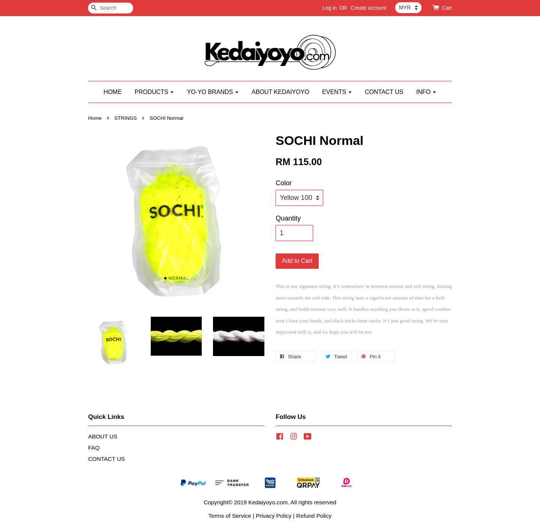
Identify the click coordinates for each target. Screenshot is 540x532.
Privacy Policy (273, 516)
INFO (426, 92)
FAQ (94, 447)
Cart (447, 8)
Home (95, 118)
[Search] (110, 8)
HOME (113, 92)
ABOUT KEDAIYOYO (280, 92)
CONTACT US (384, 92)
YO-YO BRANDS (212, 92)
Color (284, 183)
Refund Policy (314, 516)
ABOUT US (102, 436)
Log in (329, 8)
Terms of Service (229, 516)
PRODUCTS (154, 92)
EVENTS (337, 92)
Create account (368, 8)
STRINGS (125, 118)
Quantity (288, 218)
